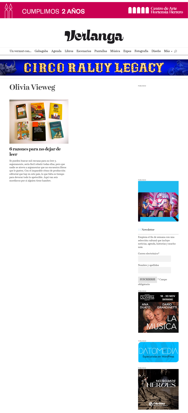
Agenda (56, 51)
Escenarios (84, 51)
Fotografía (141, 51)
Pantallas (100, 51)
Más (167, 51)
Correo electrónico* (148, 254)
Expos (127, 51)
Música (115, 51)
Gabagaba (41, 51)
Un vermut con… (20, 51)
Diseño (156, 51)
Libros (69, 51)
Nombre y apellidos (148, 265)
